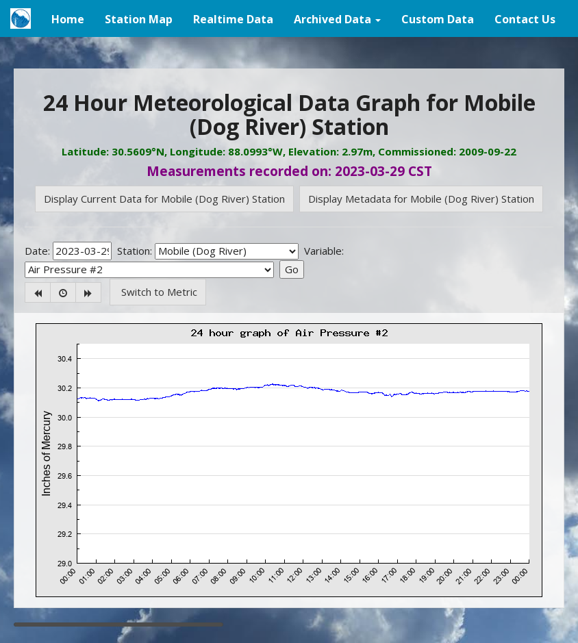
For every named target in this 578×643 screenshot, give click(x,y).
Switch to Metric (157, 292)
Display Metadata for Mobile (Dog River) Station (421, 198)
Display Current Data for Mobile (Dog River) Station (164, 198)
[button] (337, 18)
